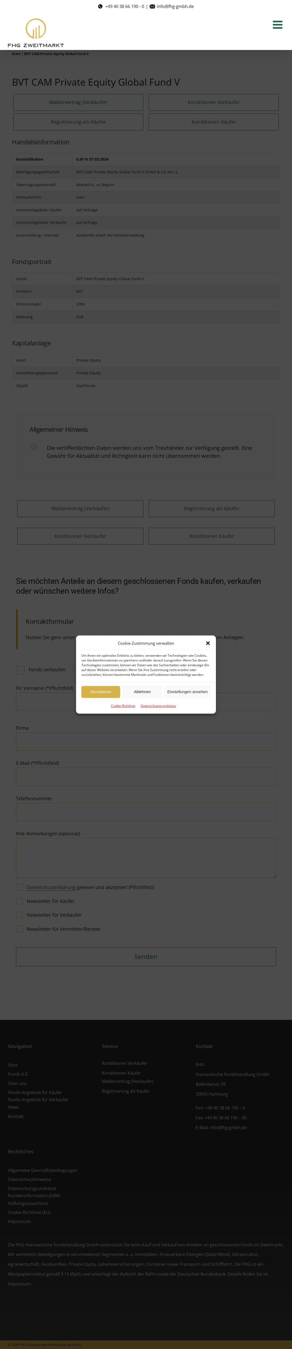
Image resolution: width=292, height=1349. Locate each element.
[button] (208, 643)
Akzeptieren (100, 691)
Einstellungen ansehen (187, 691)
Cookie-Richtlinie (123, 705)
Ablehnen (142, 691)
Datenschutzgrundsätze (158, 705)
